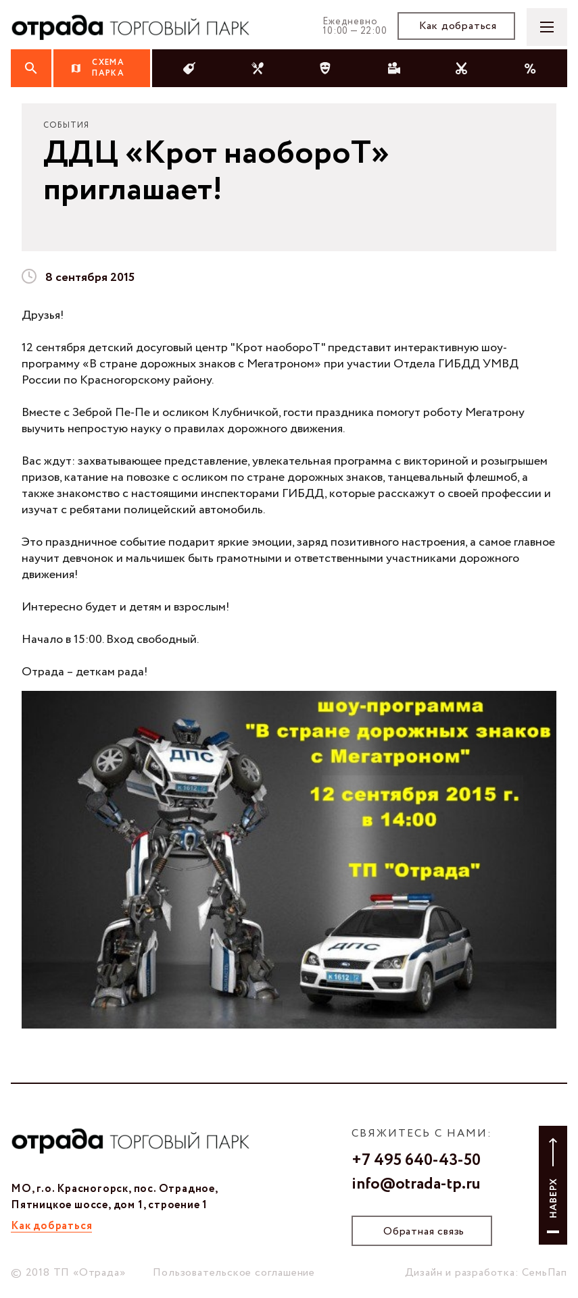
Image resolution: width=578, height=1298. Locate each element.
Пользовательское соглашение (234, 1272)
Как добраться (458, 26)
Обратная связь (423, 1231)
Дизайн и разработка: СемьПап (486, 1272)
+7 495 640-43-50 (416, 1161)
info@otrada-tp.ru (416, 1184)
